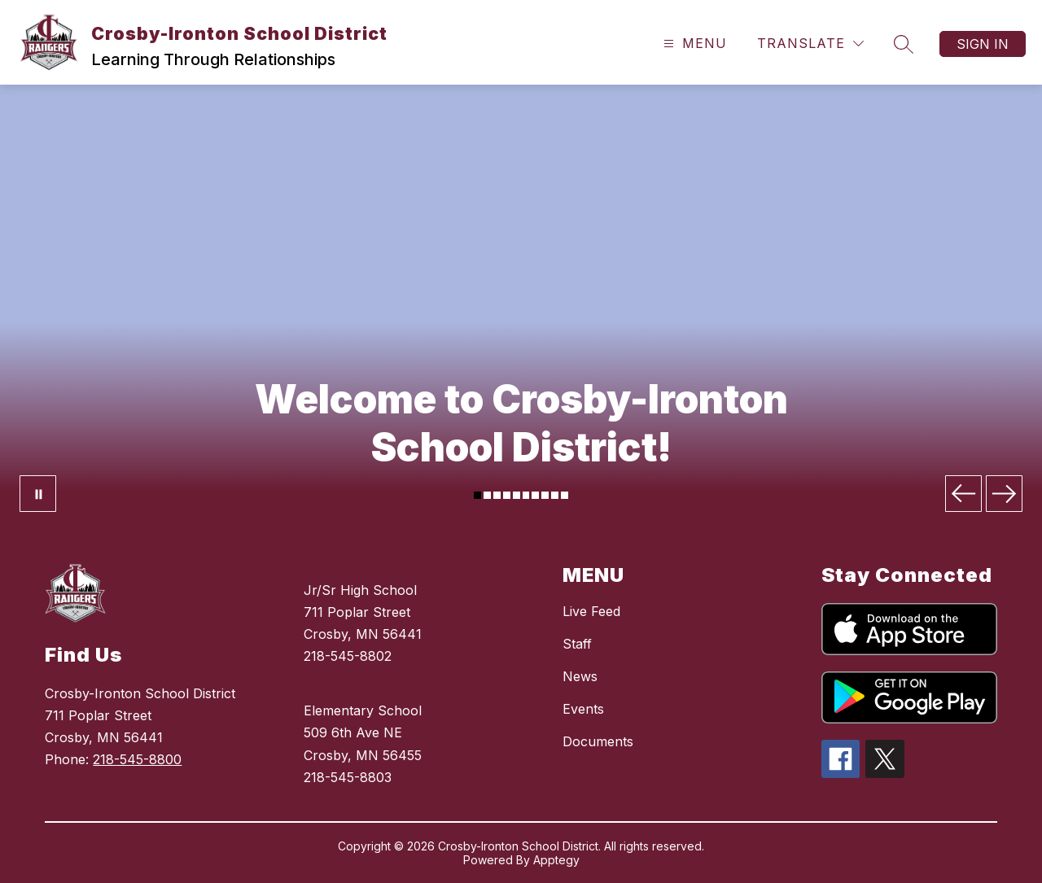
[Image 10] (564, 495)
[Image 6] (526, 495)
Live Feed (591, 611)
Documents (598, 741)
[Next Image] (1004, 493)
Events (583, 709)
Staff (577, 644)
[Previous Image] (963, 493)
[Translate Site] (810, 43)
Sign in (983, 44)
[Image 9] (554, 495)
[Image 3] (497, 495)
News (580, 676)
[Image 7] (535, 495)
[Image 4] (506, 495)
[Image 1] (477, 495)
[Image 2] (487, 495)
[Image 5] (516, 495)
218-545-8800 (137, 759)
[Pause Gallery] (38, 493)
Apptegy (556, 860)
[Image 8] (545, 495)
